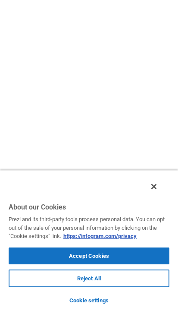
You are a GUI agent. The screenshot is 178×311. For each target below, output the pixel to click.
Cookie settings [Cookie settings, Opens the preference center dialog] (89, 300)
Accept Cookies (89, 256)
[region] (89, 243)
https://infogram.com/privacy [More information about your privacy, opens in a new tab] (100, 236)
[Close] (159, 191)
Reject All (89, 278)
